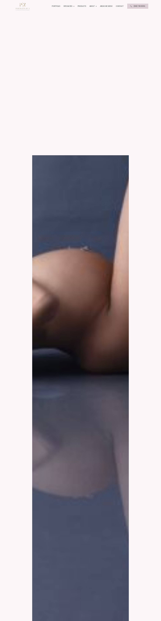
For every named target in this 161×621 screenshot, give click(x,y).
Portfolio (56, 6)
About (93, 6)
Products (82, 6)
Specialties (69, 6)
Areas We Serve (106, 6)
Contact (120, 6)
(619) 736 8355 (137, 6)
